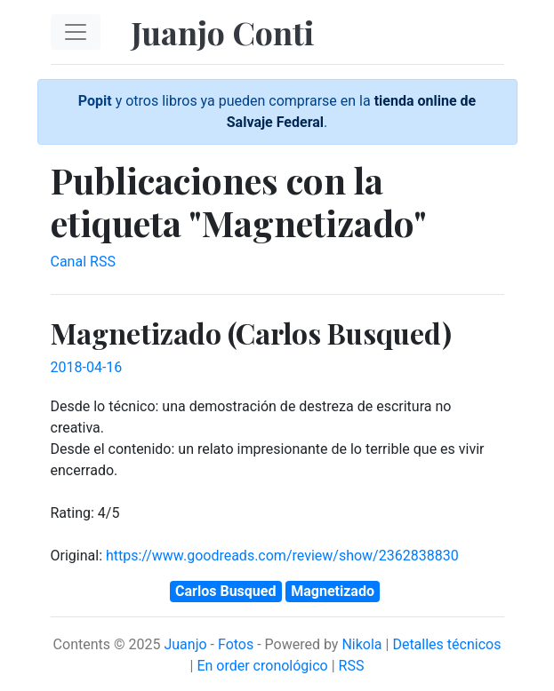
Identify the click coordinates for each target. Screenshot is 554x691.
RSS (352, 665)
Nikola (361, 644)
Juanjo (185, 644)
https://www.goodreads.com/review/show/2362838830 (282, 555)
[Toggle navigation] (75, 32)
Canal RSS (83, 261)
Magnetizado (332, 591)
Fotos (235, 644)
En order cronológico (262, 665)
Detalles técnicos (446, 644)
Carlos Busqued (225, 591)
